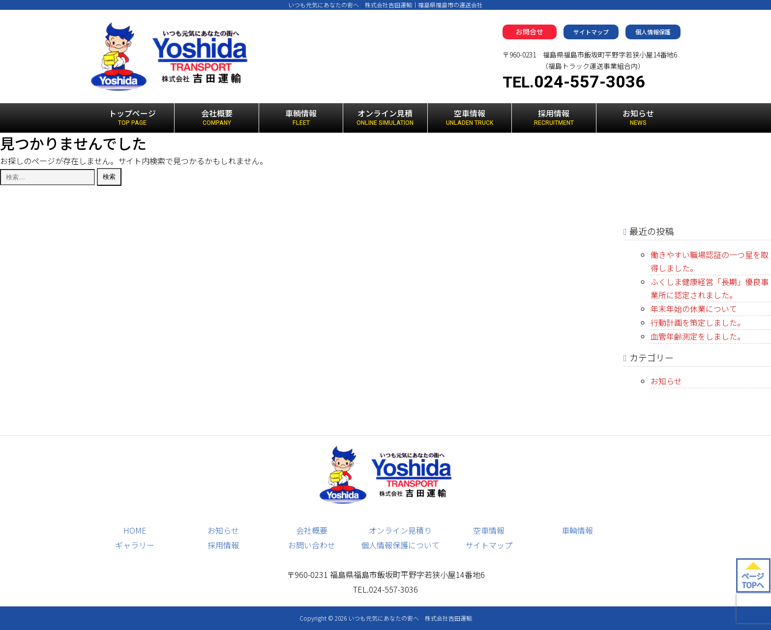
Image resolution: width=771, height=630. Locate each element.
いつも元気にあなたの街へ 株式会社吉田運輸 (410, 618)
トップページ (132, 117)
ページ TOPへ (752, 580)
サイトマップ (591, 32)
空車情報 (469, 117)
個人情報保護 (653, 32)
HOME (135, 530)
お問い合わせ (311, 545)
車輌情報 (301, 117)
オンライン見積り (400, 530)
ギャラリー (134, 545)
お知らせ (638, 117)
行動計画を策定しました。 (698, 322)
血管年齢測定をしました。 (698, 336)
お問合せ (529, 31)
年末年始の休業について (694, 309)
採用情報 (553, 117)
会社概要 (216, 117)
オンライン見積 (385, 117)
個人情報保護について (400, 545)
